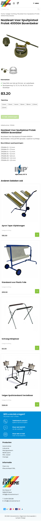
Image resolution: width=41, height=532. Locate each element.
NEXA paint (7, 452)
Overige (5, 457)
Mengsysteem (8, 450)
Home (3, 14)
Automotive (7, 446)
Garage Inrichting (11, 14)
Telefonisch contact (19, 421)
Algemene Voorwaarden (27, 516)
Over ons (6, 466)
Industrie (6, 448)
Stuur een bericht (18, 427)
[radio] (4, 104)
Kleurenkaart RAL (9, 468)
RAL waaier (7, 455)
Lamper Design (20, 518)
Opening (4, 100)
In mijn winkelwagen (9, 117)
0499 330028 (8, 499)
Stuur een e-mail (18, 434)
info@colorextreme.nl (10, 494)
